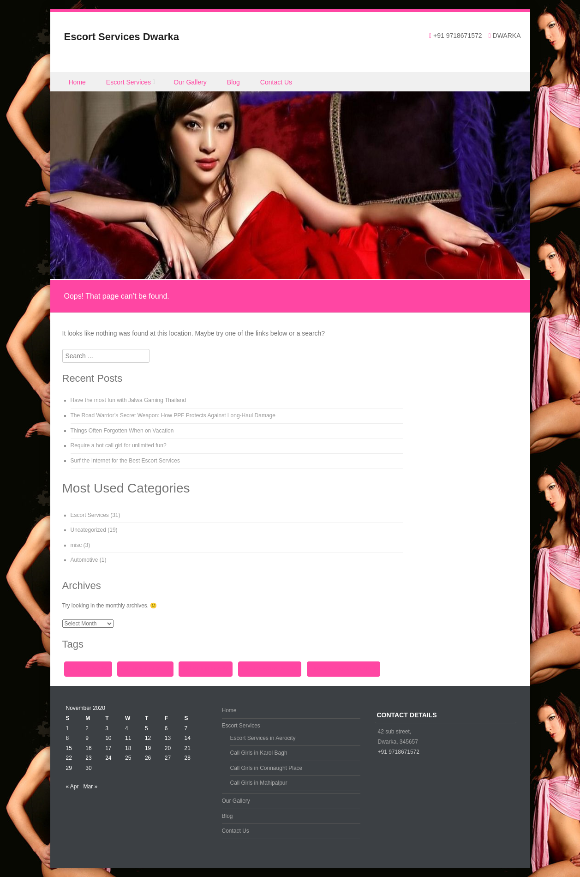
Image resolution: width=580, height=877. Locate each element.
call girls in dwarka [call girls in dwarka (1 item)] (205, 669)
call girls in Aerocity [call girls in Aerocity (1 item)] (145, 669)
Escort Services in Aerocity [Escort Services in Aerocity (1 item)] (344, 669)
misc (76, 545)
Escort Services (128, 82)
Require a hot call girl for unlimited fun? (119, 445)
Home (77, 82)
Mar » (91, 786)
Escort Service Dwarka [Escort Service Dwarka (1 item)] (270, 669)
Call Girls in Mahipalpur (258, 783)
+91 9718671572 (398, 752)
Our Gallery (190, 82)
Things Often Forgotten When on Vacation (122, 430)
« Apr (72, 786)
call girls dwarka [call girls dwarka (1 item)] (88, 669)
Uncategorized (88, 530)
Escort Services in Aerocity (263, 738)
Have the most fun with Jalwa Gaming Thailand (128, 400)
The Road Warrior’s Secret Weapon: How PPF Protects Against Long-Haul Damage (173, 415)
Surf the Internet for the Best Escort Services (125, 460)
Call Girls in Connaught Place (266, 768)
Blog (233, 82)
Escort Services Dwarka (121, 36)
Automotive (84, 560)
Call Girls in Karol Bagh (258, 753)
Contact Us (276, 82)
